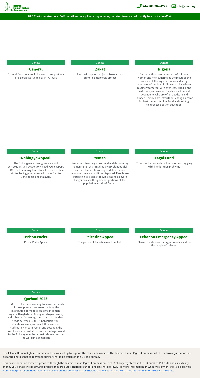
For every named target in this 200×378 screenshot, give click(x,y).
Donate (36, 62)
